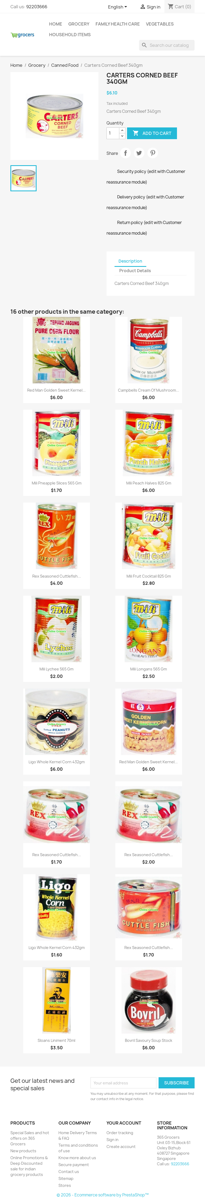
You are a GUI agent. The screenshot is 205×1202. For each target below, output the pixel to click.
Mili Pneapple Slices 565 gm (56, 483)
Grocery (78, 24)
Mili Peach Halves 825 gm (148, 483)
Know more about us (77, 1157)
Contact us (68, 1171)
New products (23, 1150)
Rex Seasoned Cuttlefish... (56, 576)
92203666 (36, 7)
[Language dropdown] (118, 7)
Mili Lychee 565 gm (56, 669)
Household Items (70, 35)
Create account (121, 1146)
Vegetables (160, 24)
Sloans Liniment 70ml (56, 1040)
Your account (124, 1123)
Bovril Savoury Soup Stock (148, 1040)
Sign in (113, 1139)
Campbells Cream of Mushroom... (148, 390)
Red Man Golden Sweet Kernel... (56, 390)
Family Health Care (118, 24)
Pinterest (152, 153)
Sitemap (65, 1178)
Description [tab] (130, 261)
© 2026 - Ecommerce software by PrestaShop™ (103, 1195)
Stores (64, 1185)
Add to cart (152, 133)
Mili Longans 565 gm (148, 669)
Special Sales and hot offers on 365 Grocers (29, 1138)
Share (125, 153)
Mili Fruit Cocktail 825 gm (149, 576)
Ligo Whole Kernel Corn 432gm (57, 761)
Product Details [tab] (135, 270)
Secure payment (73, 1164)
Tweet (139, 153)
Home (55, 24)
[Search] (167, 45)
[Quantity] (113, 133)
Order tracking (120, 1132)
